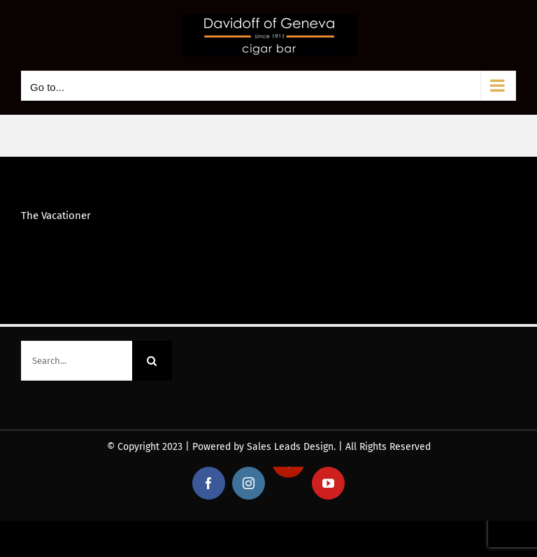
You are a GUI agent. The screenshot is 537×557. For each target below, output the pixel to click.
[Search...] (76, 361)
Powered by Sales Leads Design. (264, 447)
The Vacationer (56, 215)
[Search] (152, 361)
